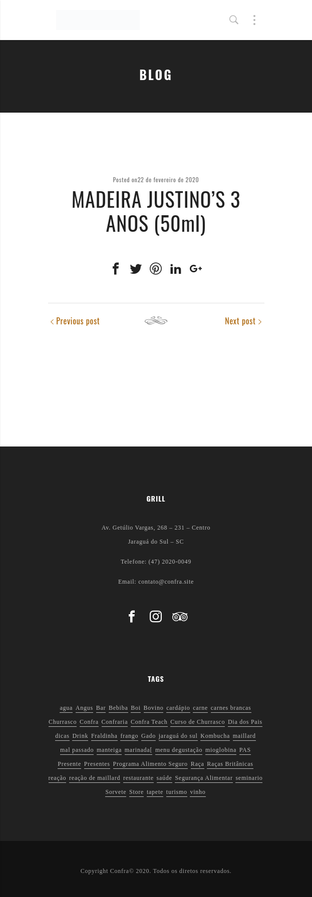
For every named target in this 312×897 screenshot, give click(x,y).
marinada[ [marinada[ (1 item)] (138, 750)
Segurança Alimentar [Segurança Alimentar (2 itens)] (203, 778)
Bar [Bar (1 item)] (101, 708)
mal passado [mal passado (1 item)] (77, 750)
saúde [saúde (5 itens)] (164, 778)
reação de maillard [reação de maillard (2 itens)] (94, 778)
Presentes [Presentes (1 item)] (97, 764)
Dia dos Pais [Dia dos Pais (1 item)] (245, 722)
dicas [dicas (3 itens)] (62, 736)
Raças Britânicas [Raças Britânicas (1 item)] (230, 764)
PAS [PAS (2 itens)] (245, 750)
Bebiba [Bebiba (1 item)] (118, 708)
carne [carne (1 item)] (200, 708)
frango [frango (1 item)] (129, 736)
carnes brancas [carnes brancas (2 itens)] (231, 708)
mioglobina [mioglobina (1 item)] (220, 750)
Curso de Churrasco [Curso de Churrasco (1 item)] (197, 722)
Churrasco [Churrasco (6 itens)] (63, 722)
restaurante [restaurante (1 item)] (138, 778)
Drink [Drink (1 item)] (80, 736)
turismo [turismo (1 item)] (176, 792)
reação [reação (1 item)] (58, 778)
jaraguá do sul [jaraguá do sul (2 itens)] (178, 736)
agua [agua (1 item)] (66, 708)
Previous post (78, 320)
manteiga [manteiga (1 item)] (109, 750)
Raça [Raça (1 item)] (197, 764)
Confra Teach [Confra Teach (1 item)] (149, 722)
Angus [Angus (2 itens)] (84, 708)
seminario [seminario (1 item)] (248, 778)
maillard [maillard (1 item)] (244, 736)
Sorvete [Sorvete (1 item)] (115, 792)
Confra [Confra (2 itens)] (89, 722)
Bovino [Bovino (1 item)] (154, 708)
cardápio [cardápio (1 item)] (178, 708)
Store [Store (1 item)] (136, 792)
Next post (240, 320)
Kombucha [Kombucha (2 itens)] (215, 736)
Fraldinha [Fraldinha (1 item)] (104, 736)
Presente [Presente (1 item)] (69, 764)
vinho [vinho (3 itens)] (197, 792)
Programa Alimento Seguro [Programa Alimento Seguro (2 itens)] (150, 764)
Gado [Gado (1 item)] (148, 736)
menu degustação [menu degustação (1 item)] (178, 750)
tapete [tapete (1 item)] (155, 792)
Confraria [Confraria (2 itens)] (115, 722)
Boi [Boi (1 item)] (136, 708)
